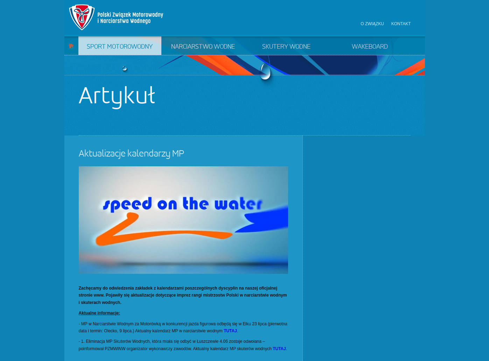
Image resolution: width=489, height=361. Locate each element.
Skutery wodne (286, 46)
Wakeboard (370, 46)
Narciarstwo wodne (203, 46)
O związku (372, 23)
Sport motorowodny (120, 46)
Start (71, 45)
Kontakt (401, 23)
